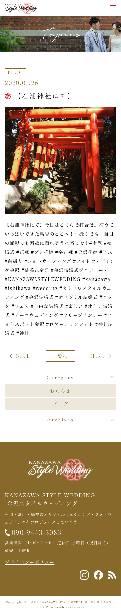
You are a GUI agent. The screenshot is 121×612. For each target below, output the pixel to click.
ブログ (60, 403)
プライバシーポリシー (29, 562)
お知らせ (60, 391)
